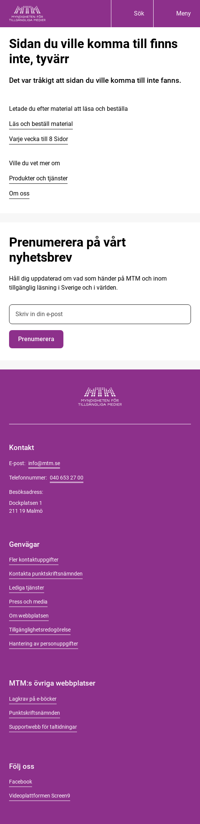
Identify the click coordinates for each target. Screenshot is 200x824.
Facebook (20, 782)
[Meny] (176, 13)
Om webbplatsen (29, 616)
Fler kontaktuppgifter (33, 560)
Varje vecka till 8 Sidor (38, 139)
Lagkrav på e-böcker (33, 699)
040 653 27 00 (66, 478)
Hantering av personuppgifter (43, 644)
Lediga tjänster (26, 588)
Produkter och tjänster (38, 178)
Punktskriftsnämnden (34, 713)
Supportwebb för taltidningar (43, 727)
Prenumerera (36, 339)
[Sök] (132, 13)
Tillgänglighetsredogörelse (40, 630)
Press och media (28, 602)
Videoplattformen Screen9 (39, 796)
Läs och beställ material (41, 123)
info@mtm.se (44, 463)
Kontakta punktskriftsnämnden (46, 574)
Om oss (19, 193)
